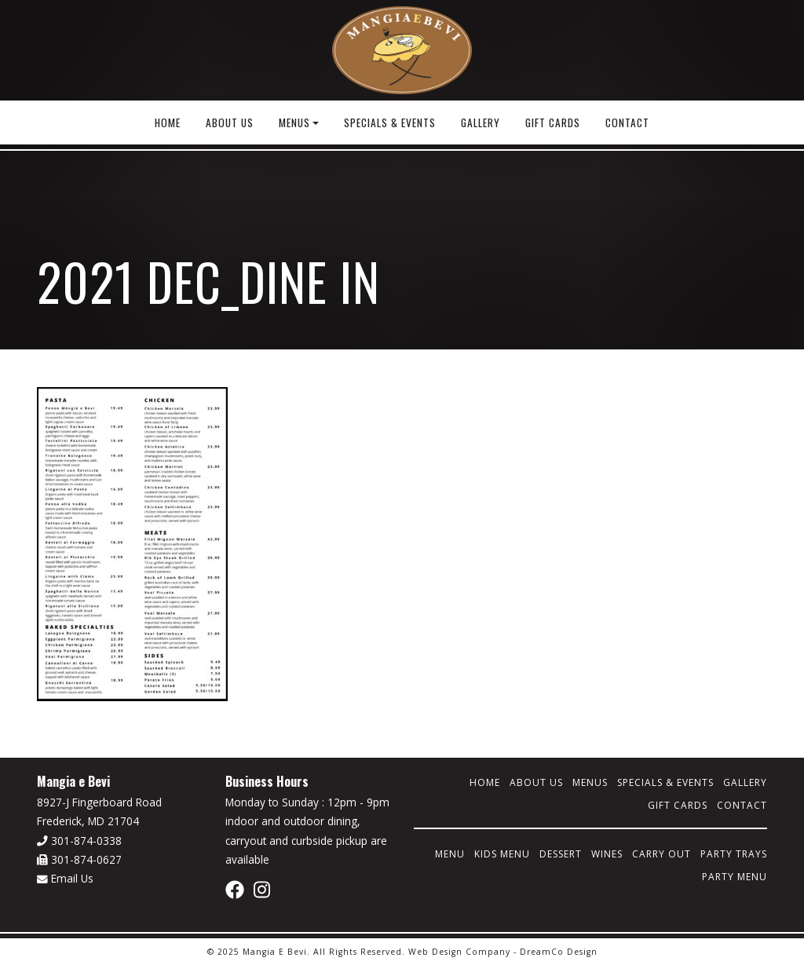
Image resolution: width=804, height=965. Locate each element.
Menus (294, 122)
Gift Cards (552, 122)
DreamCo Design (559, 951)
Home (168, 122)
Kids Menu (502, 854)
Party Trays (733, 854)
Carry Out (661, 854)
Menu (450, 854)
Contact (627, 122)
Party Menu (734, 876)
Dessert (560, 854)
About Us (230, 122)
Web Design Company (459, 951)
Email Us (65, 878)
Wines (607, 854)
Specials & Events (390, 122)
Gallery (480, 122)
